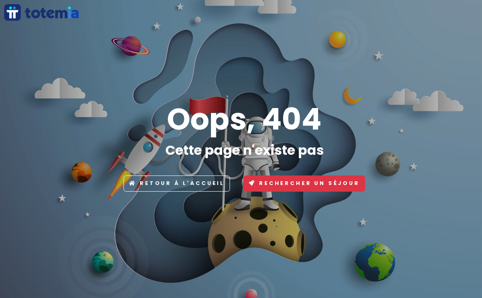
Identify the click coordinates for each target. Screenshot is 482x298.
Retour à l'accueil (177, 183)
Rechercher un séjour (304, 183)
